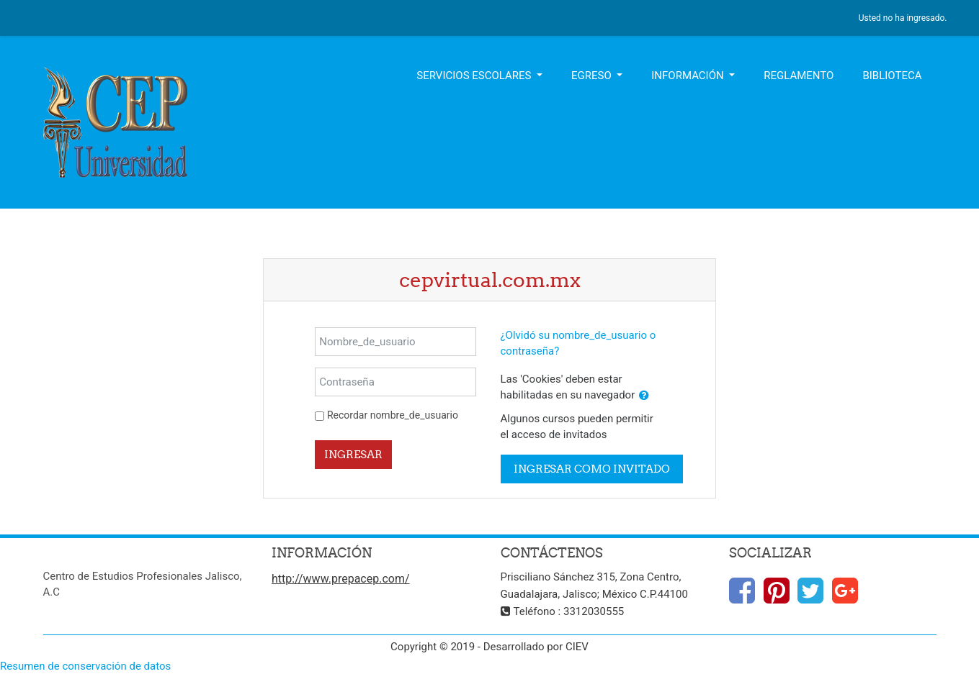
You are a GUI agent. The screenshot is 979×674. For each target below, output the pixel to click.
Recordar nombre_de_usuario (392, 415)
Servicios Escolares (475, 75)
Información (688, 75)
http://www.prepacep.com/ (341, 579)
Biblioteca (891, 75)
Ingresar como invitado (592, 468)
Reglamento (798, 75)
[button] (644, 396)
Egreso (592, 75)
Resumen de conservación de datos (85, 666)
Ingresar (353, 454)
